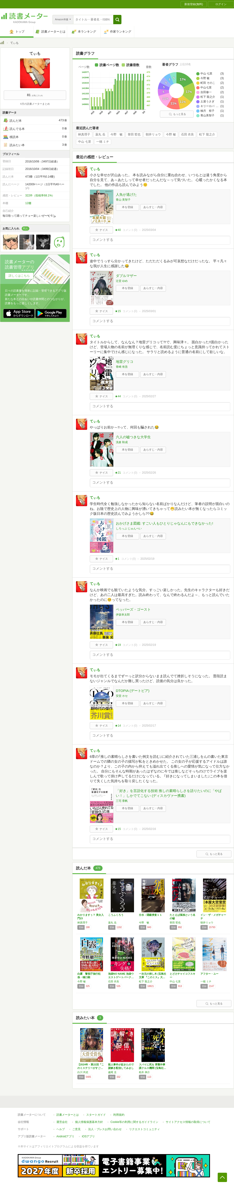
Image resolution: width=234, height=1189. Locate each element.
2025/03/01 (149, 311)
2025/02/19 (147, 558)
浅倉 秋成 (122, 442)
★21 (118, 472)
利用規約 (118, 1114)
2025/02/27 (149, 396)
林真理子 (84, 134)
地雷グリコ (124, 362)
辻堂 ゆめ (122, 281)
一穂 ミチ (102, 141)
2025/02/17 (149, 725)
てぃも (95, 169)
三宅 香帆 (122, 800)
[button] (117, 19)
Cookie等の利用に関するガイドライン (134, 1122)
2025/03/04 (149, 230)
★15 (118, 311)
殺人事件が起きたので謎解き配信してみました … (121, 1068)
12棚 (28, 203)
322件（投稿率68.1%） (40, 195)
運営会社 (62, 1122)
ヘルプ (60, 1129)
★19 (118, 645)
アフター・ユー (209, 973)
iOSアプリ (88, 1136)
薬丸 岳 (100, 134)
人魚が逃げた (126, 194)
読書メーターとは (67, 1114)
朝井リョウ (153, 134)
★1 (117, 558)
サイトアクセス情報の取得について (188, 1122)
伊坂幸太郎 (123, 614)
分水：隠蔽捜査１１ (150, 914)
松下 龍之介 (207, 134)
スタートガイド (96, 1114)
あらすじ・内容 (153, 207)
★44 (118, 396)
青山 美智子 (123, 199)
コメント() (130, 230)
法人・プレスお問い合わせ (105, 1129)
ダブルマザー (126, 276)
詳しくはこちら (19, 275)
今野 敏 (116, 134)
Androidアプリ (65, 1136)
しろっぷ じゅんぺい (129, 528)
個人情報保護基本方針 (89, 1122)
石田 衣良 (187, 134)
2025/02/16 (149, 829)
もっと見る (177, 114)
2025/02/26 (149, 472)
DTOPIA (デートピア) (132, 691)
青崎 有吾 (122, 366)
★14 (118, 725)
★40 (118, 230)
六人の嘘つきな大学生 (133, 437)
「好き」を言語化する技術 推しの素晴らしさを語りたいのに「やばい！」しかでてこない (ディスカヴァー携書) (169, 793)
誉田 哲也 (134, 134)
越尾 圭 (112, 1072)
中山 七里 (84, 141)
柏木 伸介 (144, 1072)
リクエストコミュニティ (144, 1129)
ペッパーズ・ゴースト (133, 609)
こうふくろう (116, 914)
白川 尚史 (82, 1072)
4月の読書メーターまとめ (35, 103)
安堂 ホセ (122, 695)
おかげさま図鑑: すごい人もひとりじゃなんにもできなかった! (164, 523)
